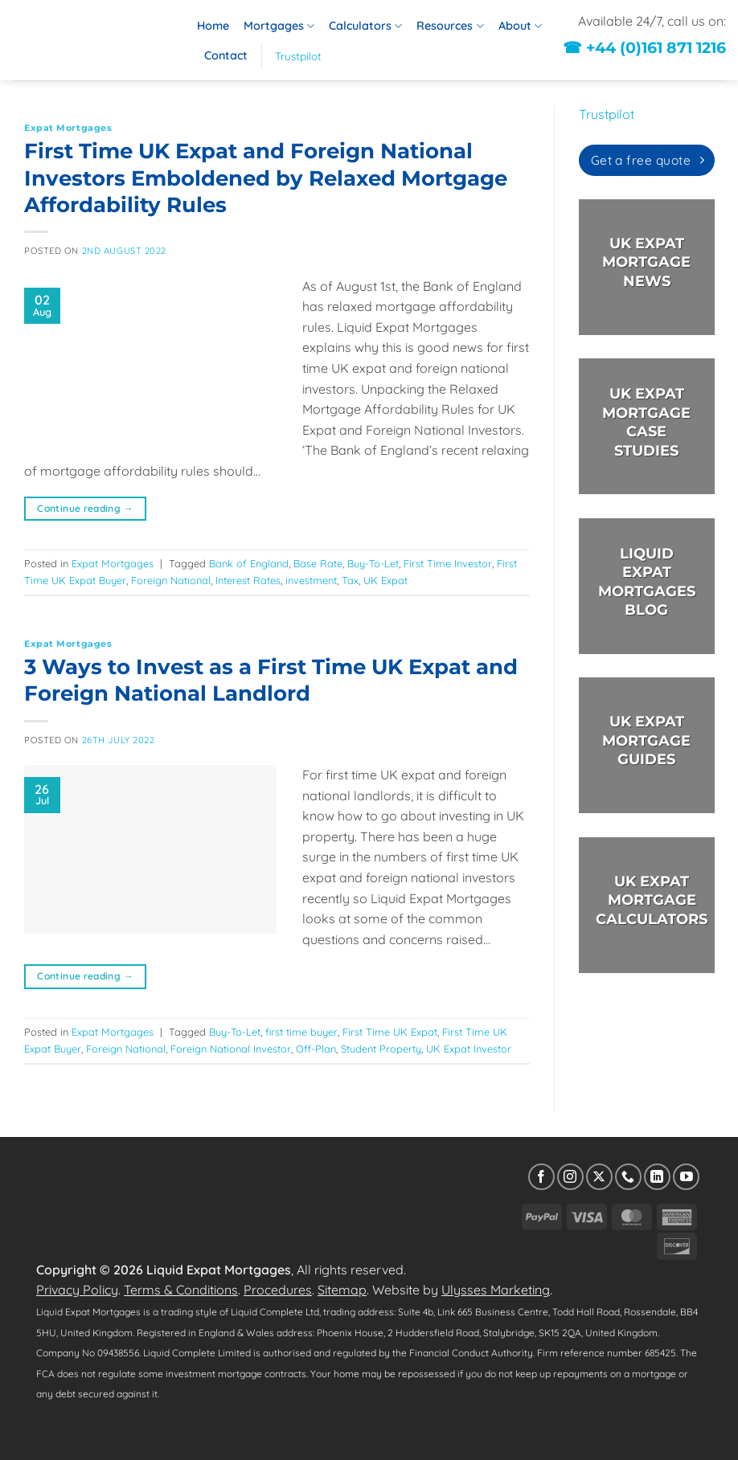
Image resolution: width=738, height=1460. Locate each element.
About (520, 26)
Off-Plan (316, 1048)
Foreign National (171, 580)
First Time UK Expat (389, 1031)
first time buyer (301, 1031)
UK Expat (385, 580)
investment (311, 580)
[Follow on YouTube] (686, 1177)
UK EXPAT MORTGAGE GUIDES (646, 741)
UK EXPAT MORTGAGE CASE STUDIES (646, 422)
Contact (226, 55)
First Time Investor (448, 563)
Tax (350, 580)
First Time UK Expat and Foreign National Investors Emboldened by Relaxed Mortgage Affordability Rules (265, 177)
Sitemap (342, 1290)
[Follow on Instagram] (570, 1177)
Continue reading (85, 508)
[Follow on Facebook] (541, 1177)
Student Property (381, 1048)
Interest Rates (248, 580)
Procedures (278, 1290)
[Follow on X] (599, 1177)
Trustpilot (298, 56)
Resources (449, 26)
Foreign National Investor (230, 1048)
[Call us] (628, 1177)
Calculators (365, 26)
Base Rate (317, 563)
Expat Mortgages (68, 127)
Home (213, 25)
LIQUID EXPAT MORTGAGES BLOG (646, 581)
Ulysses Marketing (495, 1290)
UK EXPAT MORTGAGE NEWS (646, 262)
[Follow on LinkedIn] (657, 1177)
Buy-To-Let (373, 563)
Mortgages (279, 26)
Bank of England (249, 563)
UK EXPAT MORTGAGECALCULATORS (651, 900)
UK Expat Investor (468, 1048)
